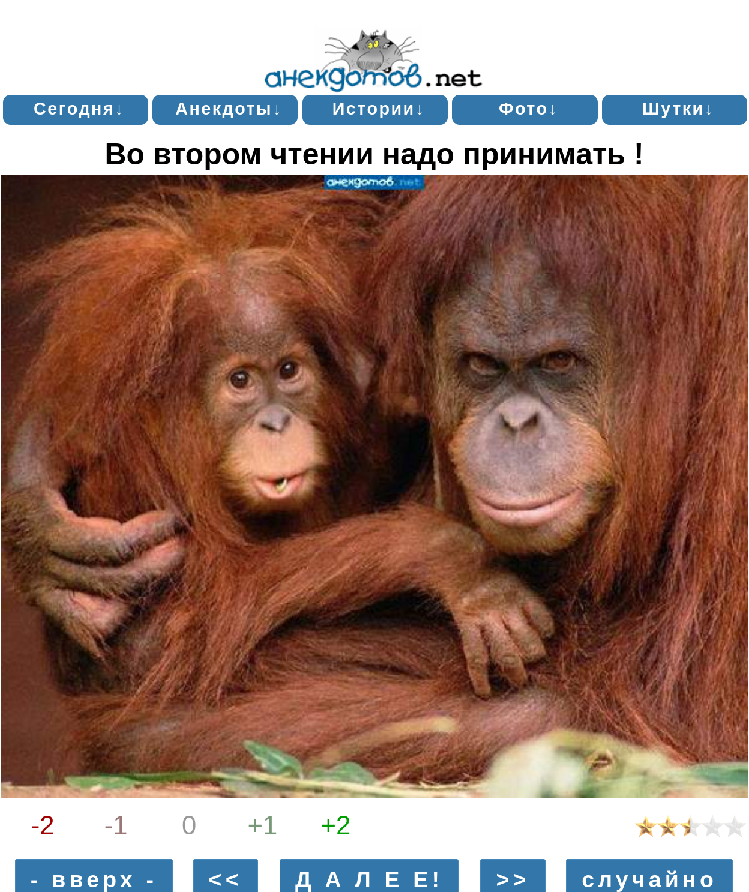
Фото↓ (528, 108)
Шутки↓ (678, 108)
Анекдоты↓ (229, 108)
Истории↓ (379, 108)
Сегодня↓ (79, 108)
